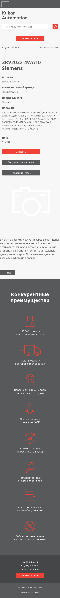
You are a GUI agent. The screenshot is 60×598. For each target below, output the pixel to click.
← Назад (6, 272)
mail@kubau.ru (30, 561)
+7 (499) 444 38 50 (11, 47)
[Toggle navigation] (5, 4)
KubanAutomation (15, 15)
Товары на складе (21, 172)
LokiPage (35, 592)
